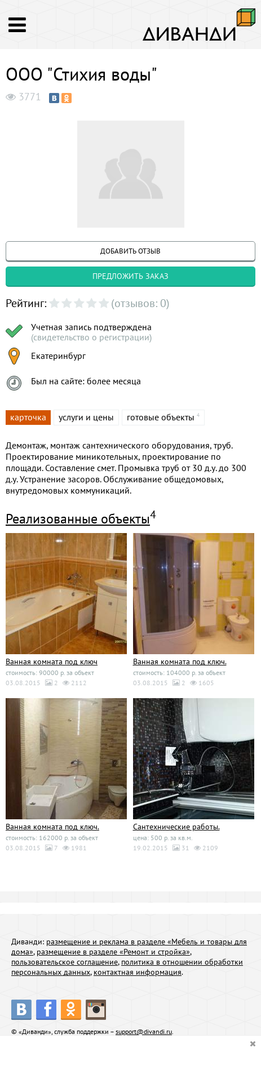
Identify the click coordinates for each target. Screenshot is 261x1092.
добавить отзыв (130, 251)
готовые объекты (160, 417)
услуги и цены (86, 417)
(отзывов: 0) (140, 303)
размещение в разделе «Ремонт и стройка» (113, 952)
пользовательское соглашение (64, 962)
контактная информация (138, 972)
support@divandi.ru (144, 1031)
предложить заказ (130, 276)
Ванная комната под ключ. (180, 661)
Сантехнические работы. (176, 827)
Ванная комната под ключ (52, 661)
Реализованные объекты (78, 518)
